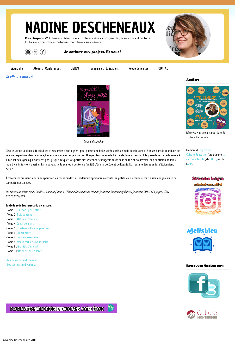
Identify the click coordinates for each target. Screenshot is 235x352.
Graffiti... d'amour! (27, 246)
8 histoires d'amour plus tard (33, 228)
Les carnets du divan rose (21, 264)
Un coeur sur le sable (30, 251)
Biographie (17, 68)
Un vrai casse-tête (27, 237)
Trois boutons (24, 214)
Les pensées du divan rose (22, 260)
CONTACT (164, 68)
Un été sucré (24, 233)
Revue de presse (138, 68)
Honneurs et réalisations (104, 68)
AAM (189, 164)
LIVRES (75, 68)
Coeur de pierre (25, 223)
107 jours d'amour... (27, 219)
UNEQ (214, 159)
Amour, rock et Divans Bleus (32, 242)
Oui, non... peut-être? (29, 210)
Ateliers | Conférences (47, 68)
